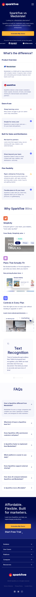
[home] (10, 4)
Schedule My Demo (18, 33)
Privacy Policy (19, 586)
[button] (32, 4)
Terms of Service (8, 586)
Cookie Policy (28, 586)
